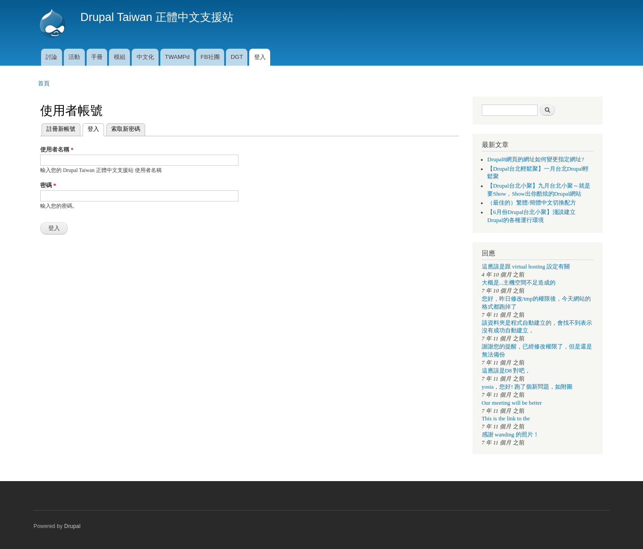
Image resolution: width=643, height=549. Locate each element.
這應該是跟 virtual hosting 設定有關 (526, 267)
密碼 (48, 185)
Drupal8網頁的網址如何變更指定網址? (535, 159)
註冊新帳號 (60, 129)
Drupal (72, 526)
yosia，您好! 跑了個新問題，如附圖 (527, 387)
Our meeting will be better (512, 403)
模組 (119, 57)
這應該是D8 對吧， (506, 371)
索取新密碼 (125, 129)
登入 (260, 57)
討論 (51, 57)
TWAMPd (177, 57)
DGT (237, 57)
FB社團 (210, 57)
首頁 (44, 83)
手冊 (97, 57)
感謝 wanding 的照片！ (510, 435)
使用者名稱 (57, 149)
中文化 (145, 57)
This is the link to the (506, 418)
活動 (74, 57)
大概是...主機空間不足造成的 (519, 283)
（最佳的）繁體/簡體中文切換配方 (531, 203)
